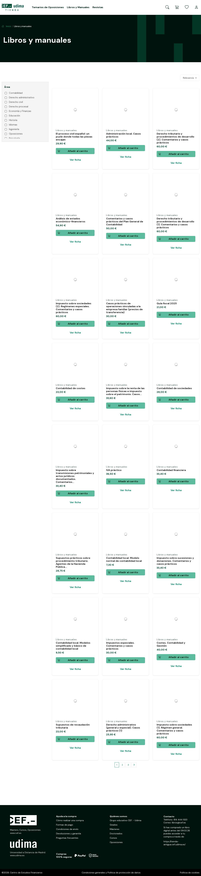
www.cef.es (15, 833)
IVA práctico (114, 470)
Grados (113, 824)
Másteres (114, 829)
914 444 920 (180, 819)
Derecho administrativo (21, 97)
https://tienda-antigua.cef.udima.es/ (174, 843)
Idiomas (13, 124)
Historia (13, 120)
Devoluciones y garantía (68, 833)
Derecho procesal (18, 106)
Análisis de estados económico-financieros (70, 220)
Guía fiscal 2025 (167, 303)
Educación (14, 115)
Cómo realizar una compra (70, 820)
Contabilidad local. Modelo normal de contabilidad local (124, 559)
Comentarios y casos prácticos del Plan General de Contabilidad (124, 221)
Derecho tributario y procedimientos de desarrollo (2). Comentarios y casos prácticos (175, 138)
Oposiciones (16, 133)
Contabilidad (16, 93)
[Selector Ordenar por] (189, 78)
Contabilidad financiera (171, 470)
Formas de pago (64, 824)
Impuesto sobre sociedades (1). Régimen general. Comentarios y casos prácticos (174, 729)
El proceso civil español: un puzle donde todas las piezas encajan (74, 136)
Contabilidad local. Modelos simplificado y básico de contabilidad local (73, 645)
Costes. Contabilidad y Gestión (171, 644)
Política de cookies (189, 872)
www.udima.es (17, 855)
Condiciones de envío (67, 829)
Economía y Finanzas (20, 111)
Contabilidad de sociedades (174, 388)
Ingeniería (14, 129)
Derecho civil (16, 102)
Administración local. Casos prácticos (123, 135)
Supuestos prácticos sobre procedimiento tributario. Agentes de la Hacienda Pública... (73, 562)
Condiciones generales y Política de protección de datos (111, 872)
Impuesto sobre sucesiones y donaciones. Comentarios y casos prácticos (175, 561)
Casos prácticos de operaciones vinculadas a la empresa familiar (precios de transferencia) (124, 308)
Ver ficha (75, 159)
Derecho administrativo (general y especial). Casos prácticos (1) (123, 727)
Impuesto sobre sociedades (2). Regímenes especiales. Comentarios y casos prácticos (73, 308)
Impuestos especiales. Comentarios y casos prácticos (120, 645)
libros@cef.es (179, 822)
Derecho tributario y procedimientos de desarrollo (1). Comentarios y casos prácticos (175, 223)
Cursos (113, 838)
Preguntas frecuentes (67, 838)
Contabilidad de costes (70, 388)
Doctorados (116, 833)
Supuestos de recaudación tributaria (73, 726)
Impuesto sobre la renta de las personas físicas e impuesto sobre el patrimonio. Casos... (125, 391)
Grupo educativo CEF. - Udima (125, 820)
